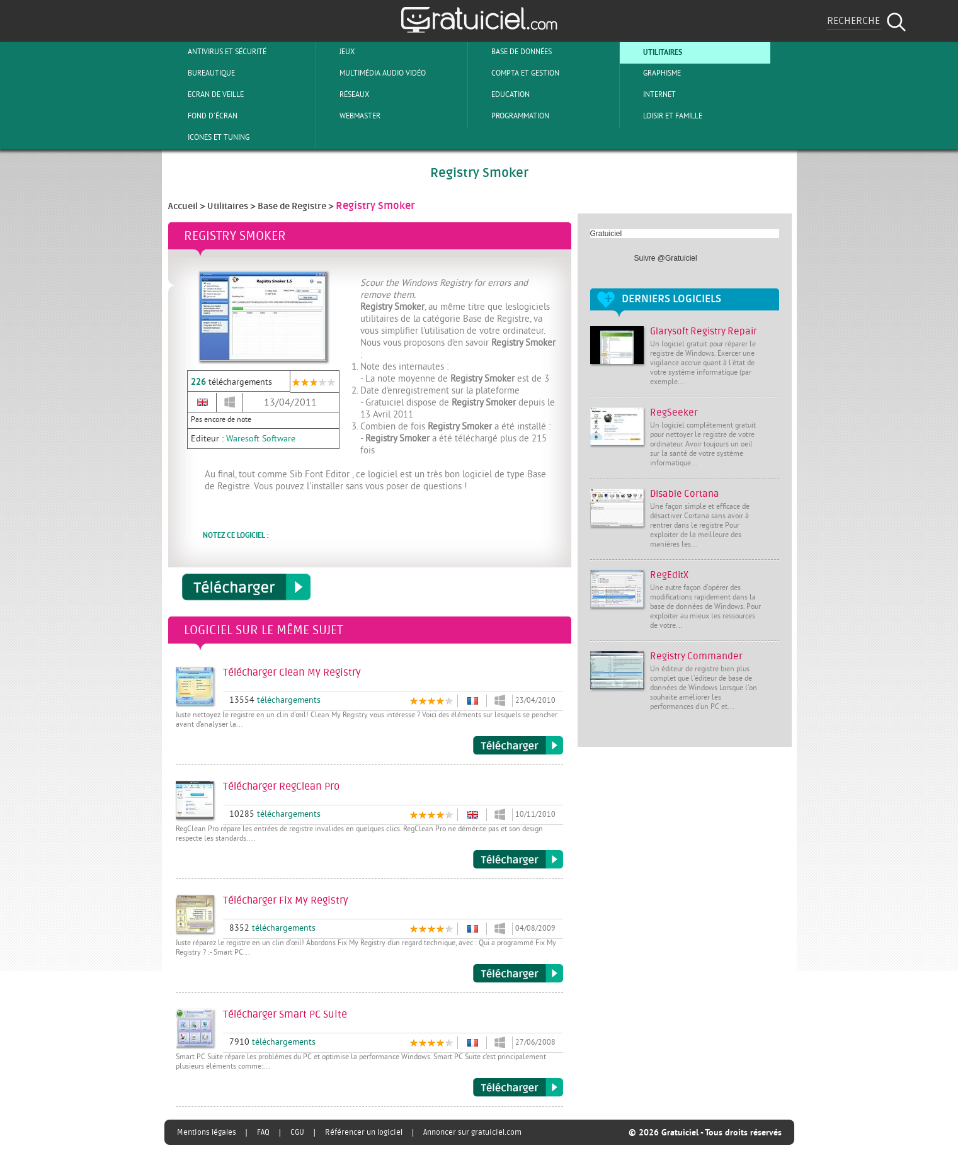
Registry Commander (696, 656)
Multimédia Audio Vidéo (372, 73)
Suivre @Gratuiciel (665, 258)
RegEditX (669, 575)
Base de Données (511, 51)
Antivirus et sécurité (216, 51)
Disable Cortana (684, 494)
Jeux (337, 51)
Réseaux (344, 94)
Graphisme (651, 73)
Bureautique (201, 73)
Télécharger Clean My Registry (518, 745)
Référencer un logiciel (363, 1132)
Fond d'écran (202, 115)
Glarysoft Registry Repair (703, 331)
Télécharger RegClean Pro (518, 859)
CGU (297, 1132)
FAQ (263, 1132)
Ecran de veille (205, 94)
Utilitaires (652, 51)
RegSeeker (674, 412)
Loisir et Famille (662, 115)
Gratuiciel (606, 233)
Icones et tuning (208, 137)
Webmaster (349, 115)
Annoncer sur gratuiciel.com (472, 1132)
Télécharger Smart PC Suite (518, 1087)
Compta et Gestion (514, 73)
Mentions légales (206, 1132)
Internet (649, 94)
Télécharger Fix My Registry (518, 973)
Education (500, 94)
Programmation (509, 115)
